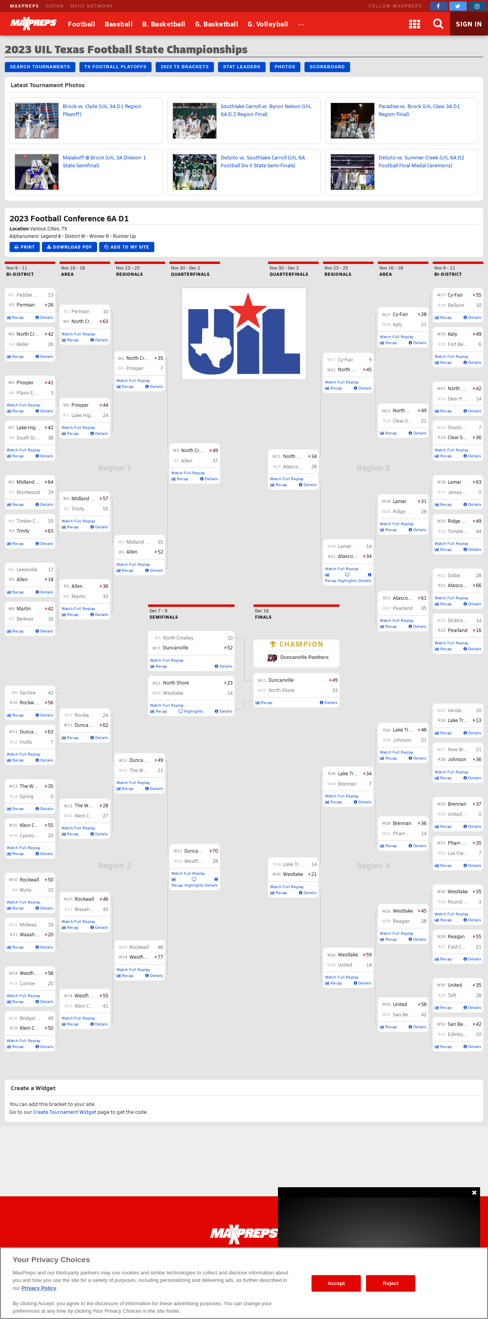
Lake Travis (460, 720)
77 (160, 957)
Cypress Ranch (36, 835)
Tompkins (458, 531)
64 (50, 482)
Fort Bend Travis (465, 344)
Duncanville (32, 731)
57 (105, 498)
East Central (461, 946)
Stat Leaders (242, 66)
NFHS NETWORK (92, 6)
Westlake (458, 891)
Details (44, 317)
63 (50, 531)
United (455, 985)
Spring (27, 796)
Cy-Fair (455, 295)
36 (105, 586)
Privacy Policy (38, 1288)
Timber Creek (31, 521)
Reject (391, 1283)
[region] (244, 1283)
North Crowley (32, 334)
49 (50, 1018)
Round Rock (461, 901)
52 (160, 551)
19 (50, 492)
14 (478, 398)
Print (25, 247)
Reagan (456, 936)
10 (50, 890)
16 (50, 619)
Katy (452, 334)
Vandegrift (459, 710)
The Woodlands (37, 786)
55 (50, 825)
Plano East (28, 392)
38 (50, 437)
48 (160, 947)
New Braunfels (464, 749)
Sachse (28, 692)
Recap (15, 317)
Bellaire (456, 305)
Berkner (25, 619)
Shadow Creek (463, 427)
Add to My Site (126, 247)
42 (50, 334)
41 (50, 382)
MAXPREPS (24, 6)
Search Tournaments (40, 66)
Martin (24, 608)
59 (369, 954)
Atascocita (459, 585)
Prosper (25, 382)
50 (50, 879)
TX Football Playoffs (115, 66)
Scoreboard (327, 66)
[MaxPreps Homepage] (244, 1234)
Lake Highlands (33, 427)
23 (230, 682)
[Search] (438, 24)
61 (423, 598)
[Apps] (414, 24)
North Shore (461, 388)
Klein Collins (33, 825)
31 (478, 749)
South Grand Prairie (38, 437)
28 (105, 805)
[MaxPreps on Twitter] (458, 6)
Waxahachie (33, 934)
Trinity (23, 531)
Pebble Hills (30, 295)
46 (105, 899)
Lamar (454, 482)
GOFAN (55, 6)
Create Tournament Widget (64, 1111)
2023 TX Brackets (185, 66)
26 (50, 304)
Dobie (454, 575)
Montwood (28, 492)
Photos (285, 66)
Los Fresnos (461, 853)
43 (105, 909)
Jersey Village (463, 492)
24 (105, 415)
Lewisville (27, 569)
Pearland (457, 630)
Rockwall (29, 879)
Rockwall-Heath (37, 702)
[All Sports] (301, 24)
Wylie (26, 890)
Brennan (457, 804)
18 (50, 579)
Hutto (26, 742)
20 (50, 835)
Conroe (27, 983)
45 (423, 910)
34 (369, 556)
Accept (336, 1283)
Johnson (457, 759)
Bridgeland (31, 1018)
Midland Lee (30, 482)
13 (50, 295)
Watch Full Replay (23, 405)
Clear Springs (462, 437)
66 (478, 585)
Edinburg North (464, 1034)
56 (50, 702)
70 (215, 851)
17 (50, 569)
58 (50, 973)
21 (160, 770)
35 (50, 521)
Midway (28, 924)
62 (105, 725)
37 (215, 460)
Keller (23, 344)
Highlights (194, 882)
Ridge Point (460, 521)
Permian (26, 304)
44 (105, 405)
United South (462, 814)
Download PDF (69, 247)
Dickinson (458, 620)
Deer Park (458, 398)
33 (105, 596)
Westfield (30, 973)
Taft (452, 995)
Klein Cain (30, 1028)
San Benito (459, 1024)
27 (105, 815)
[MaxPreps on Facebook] (438, 6)
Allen (22, 579)
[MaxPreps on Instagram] (477, 6)
